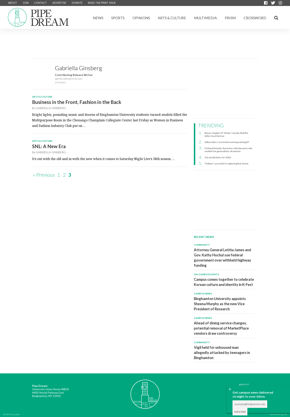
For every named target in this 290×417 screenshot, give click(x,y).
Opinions (141, 18)
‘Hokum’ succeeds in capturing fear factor (227, 163)
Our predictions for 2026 (218, 157)
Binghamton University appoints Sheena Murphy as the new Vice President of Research (220, 303)
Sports (117, 18)
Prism (230, 18)
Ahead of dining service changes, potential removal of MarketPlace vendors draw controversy (221, 328)
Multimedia (205, 18)
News (98, 18)
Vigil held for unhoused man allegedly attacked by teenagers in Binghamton (222, 352)
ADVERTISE (59, 2)
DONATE (77, 2)
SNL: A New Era (49, 146)
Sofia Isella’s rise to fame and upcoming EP (227, 142)
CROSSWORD (255, 18)
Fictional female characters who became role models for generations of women (228, 150)
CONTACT (40, 2)
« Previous (44, 175)
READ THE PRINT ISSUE (102, 2)
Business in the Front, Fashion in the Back (76, 102)
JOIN (26, 2)
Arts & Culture (172, 18)
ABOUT (12, 2)
